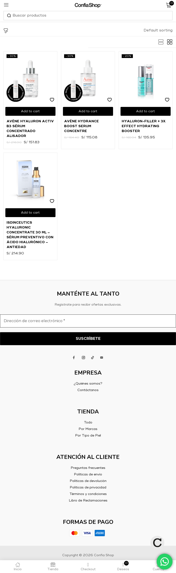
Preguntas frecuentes (88, 468)
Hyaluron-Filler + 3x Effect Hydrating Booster (144, 126)
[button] (158, 30)
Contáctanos (88, 390)
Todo (88, 422)
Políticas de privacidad (88, 487)
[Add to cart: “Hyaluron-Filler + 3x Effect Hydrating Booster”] (146, 111)
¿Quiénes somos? (88, 383)
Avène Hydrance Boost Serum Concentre (81, 126)
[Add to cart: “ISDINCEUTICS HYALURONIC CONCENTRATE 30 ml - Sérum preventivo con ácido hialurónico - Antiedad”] (30, 212)
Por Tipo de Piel (88, 435)
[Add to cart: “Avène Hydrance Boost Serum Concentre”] (88, 111)
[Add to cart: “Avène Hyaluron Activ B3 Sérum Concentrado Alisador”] (30, 111)
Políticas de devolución (88, 481)
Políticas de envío (88, 474)
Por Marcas (88, 429)
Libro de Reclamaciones (88, 500)
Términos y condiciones (88, 494)
